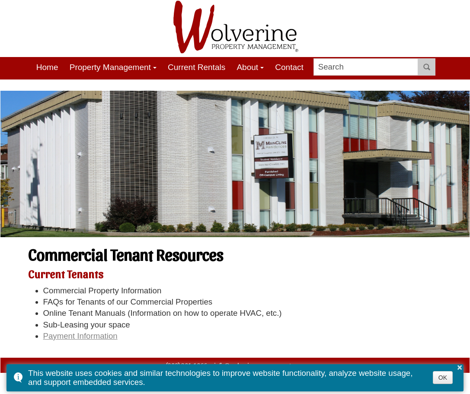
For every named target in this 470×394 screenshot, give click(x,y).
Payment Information (80, 335)
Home (47, 67)
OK (442, 377)
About (247, 67)
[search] (366, 67)
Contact (289, 67)
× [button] (459, 367)
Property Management (110, 67)
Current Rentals (196, 67)
